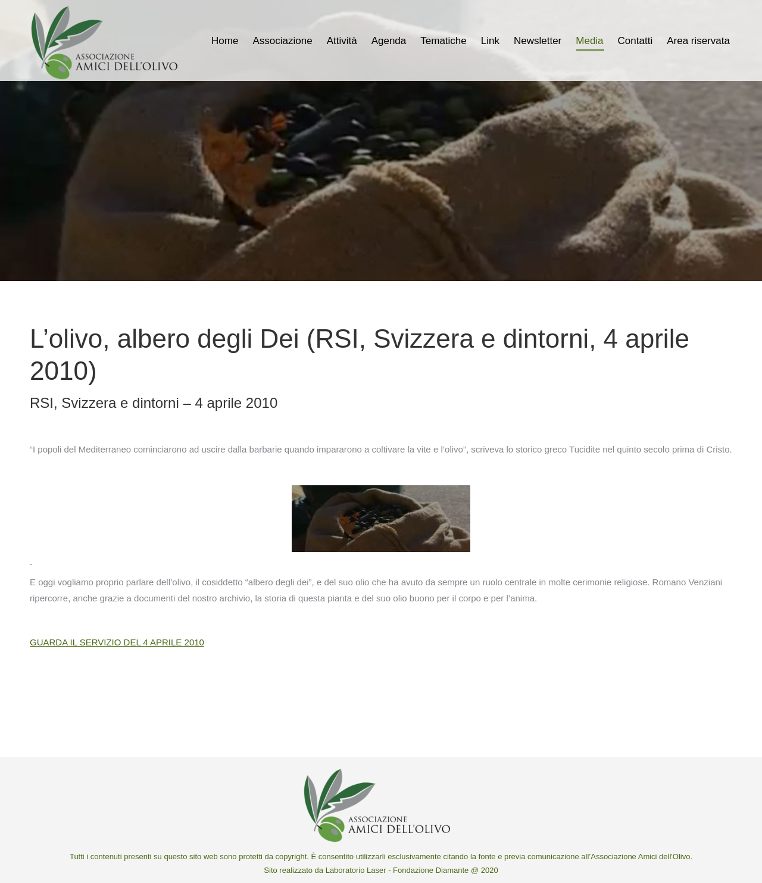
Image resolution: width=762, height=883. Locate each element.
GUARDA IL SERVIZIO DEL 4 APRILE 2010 (117, 642)
